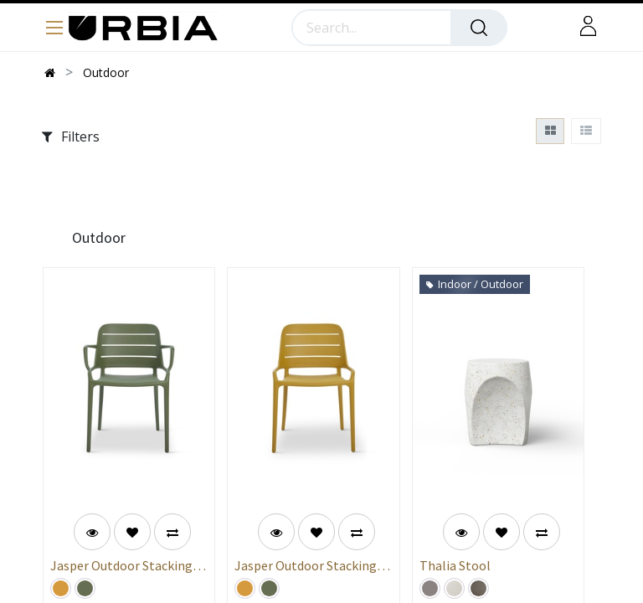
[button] (132, 531)
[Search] (478, 27)
